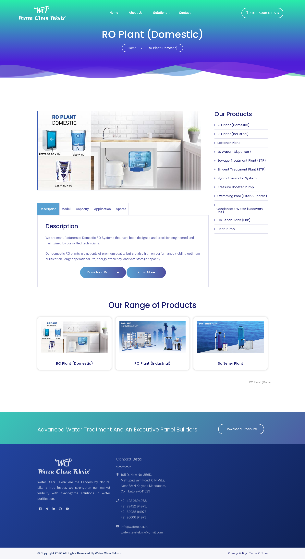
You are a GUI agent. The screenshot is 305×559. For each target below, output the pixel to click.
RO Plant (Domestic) (233, 125)
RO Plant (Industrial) (233, 134)
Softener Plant (228, 143)
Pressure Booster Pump (235, 187)
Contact (185, 13)
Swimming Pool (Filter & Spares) (242, 196)
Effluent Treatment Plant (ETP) (241, 169)
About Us (135, 13)
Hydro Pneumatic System (237, 178)
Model (66, 209)
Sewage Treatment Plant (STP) (241, 160)
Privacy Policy (237, 553)
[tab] (48, 209)
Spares (121, 209)
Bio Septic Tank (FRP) (233, 220)
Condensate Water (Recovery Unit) (239, 210)
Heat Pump (226, 229)
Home (113, 13)
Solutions (160, 13)
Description (48, 209)
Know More (146, 272)
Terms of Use (258, 553)
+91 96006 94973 (262, 13)
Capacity (82, 209)
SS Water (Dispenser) (234, 151)
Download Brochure (103, 272)
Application (102, 209)
